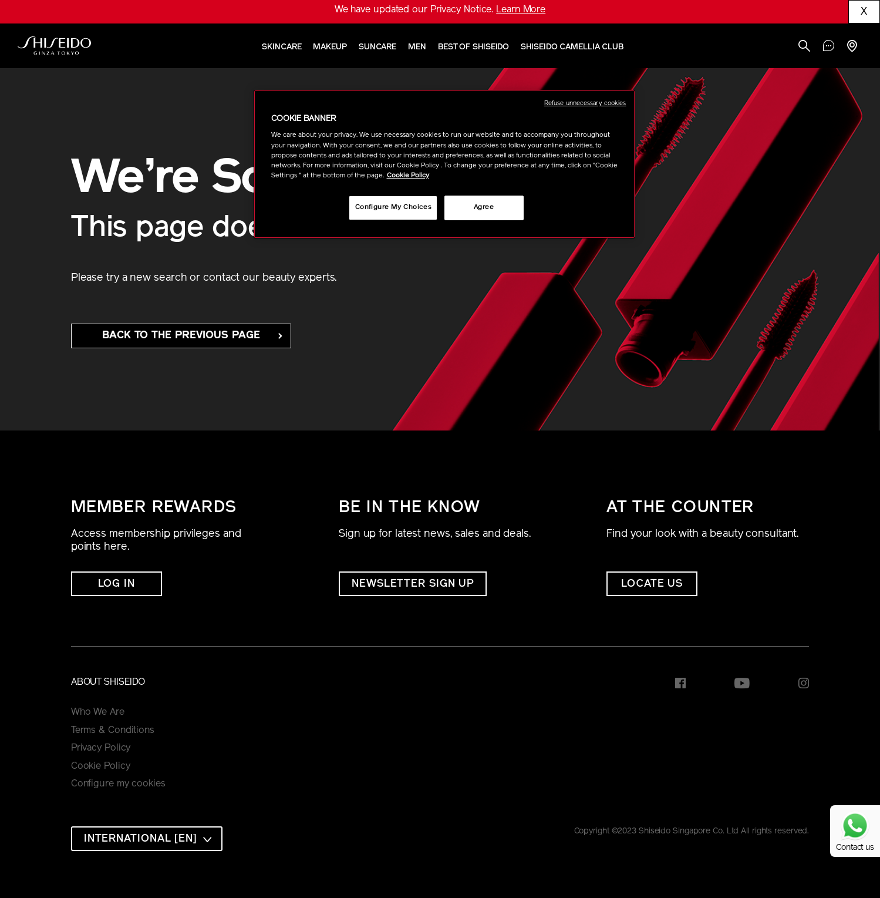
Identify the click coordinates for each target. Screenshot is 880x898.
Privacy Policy (101, 748)
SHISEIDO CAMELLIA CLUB (572, 47)
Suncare (377, 47)
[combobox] (146, 838)
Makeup (329, 47)
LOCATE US (652, 584)
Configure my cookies (118, 784)
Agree (484, 207)
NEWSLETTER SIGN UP (413, 584)
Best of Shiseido (473, 47)
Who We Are (97, 712)
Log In (116, 584)
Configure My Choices (393, 207)
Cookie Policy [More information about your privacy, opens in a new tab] (408, 175)
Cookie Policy (100, 766)
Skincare (281, 47)
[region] (444, 164)
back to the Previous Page (181, 335)
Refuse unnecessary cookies (585, 103)
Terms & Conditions (112, 730)
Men (417, 47)
